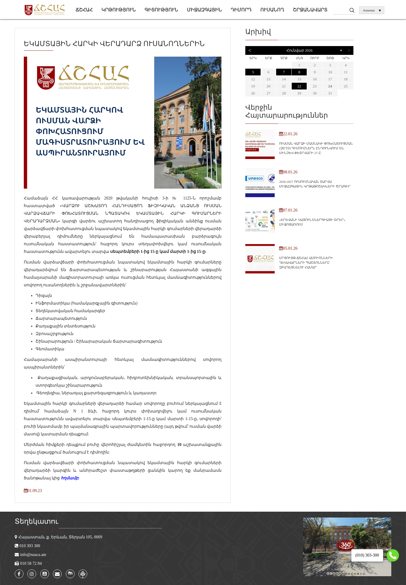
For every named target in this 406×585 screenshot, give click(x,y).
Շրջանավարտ (310, 9)
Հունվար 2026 (299, 50)
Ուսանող (272, 9)
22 (299, 86)
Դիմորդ (241, 9)
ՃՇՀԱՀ (84, 9)
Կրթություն (118, 9)
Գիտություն (161, 9)
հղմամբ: (70, 478)
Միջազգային (204, 9)
